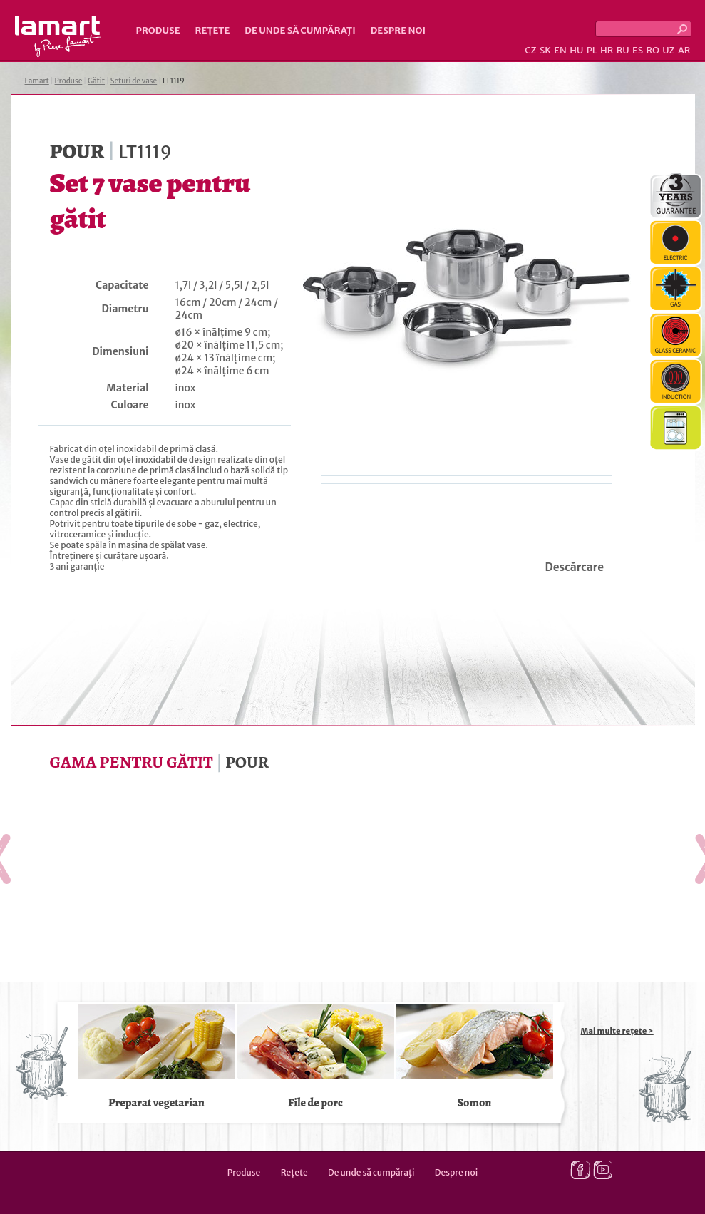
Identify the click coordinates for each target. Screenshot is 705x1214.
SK (545, 50)
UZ (668, 50)
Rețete (212, 30)
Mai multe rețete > (617, 1031)
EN (560, 50)
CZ (530, 50)
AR (684, 50)
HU (576, 50)
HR (606, 50)
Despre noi (398, 30)
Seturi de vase (133, 81)
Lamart (58, 36)
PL (592, 50)
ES (637, 50)
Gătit (96, 81)
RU (623, 50)
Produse (158, 30)
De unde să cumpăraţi (300, 30)
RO (652, 50)
